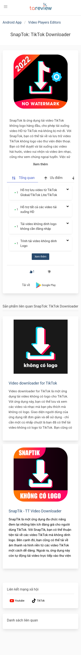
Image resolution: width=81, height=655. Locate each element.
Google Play (45, 285)
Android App (12, 22)
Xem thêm (40, 164)
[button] (5, 6)
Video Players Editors (44, 22)
